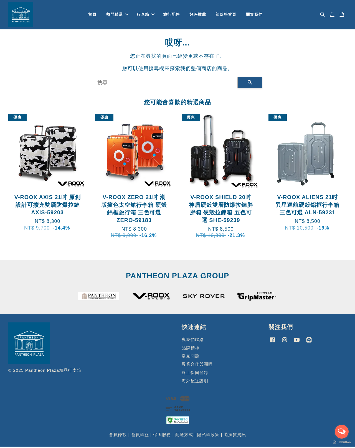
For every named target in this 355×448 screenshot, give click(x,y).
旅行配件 (171, 15)
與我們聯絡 (193, 340)
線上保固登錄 (195, 373)
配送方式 (184, 436)
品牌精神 (190, 349)
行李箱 (146, 15)
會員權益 (140, 436)
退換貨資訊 (235, 436)
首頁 (92, 15)
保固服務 (162, 436)
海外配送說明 (195, 382)
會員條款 (118, 436)
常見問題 (190, 357)
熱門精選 (117, 15)
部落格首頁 (225, 15)
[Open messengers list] (342, 432)
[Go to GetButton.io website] (342, 442)
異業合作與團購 (197, 365)
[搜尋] (165, 83)
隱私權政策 (208, 436)
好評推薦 (197, 15)
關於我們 (254, 15)
